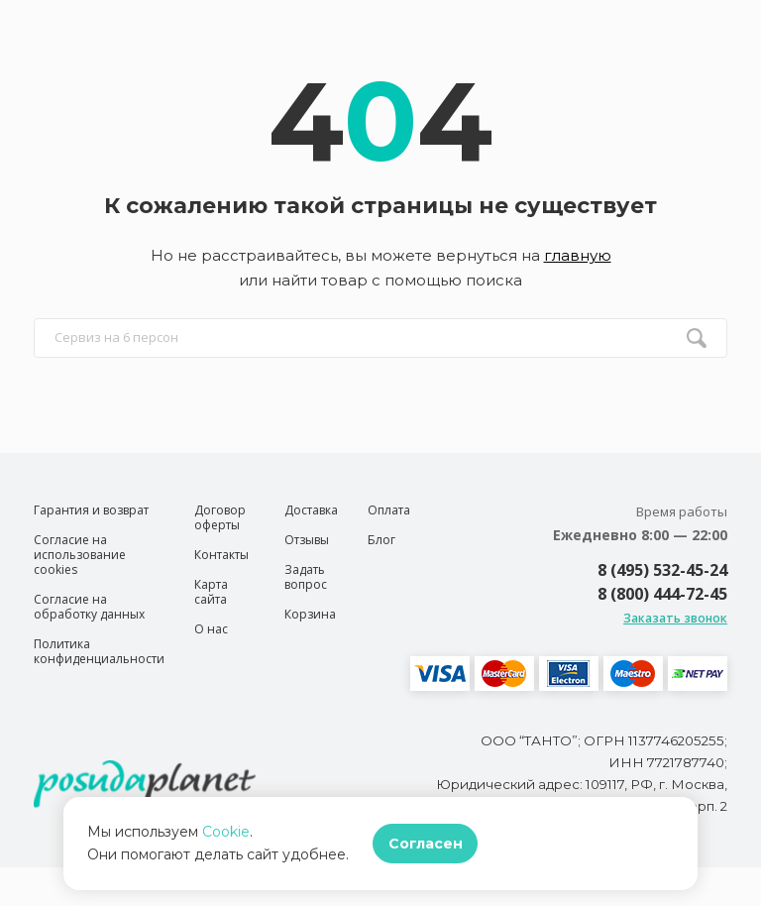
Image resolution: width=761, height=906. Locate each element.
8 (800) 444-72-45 (662, 594)
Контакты (221, 554)
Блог (381, 539)
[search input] (380, 338)
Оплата (389, 510)
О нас (211, 629)
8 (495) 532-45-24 (662, 570)
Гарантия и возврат (91, 510)
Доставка (311, 510)
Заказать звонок (675, 618)
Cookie (226, 832)
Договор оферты (220, 517)
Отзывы (306, 539)
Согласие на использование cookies (80, 554)
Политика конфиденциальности (99, 651)
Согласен (425, 843)
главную (577, 255)
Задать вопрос (305, 577)
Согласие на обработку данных (89, 607)
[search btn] (696, 338)
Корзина (310, 614)
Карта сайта (211, 592)
